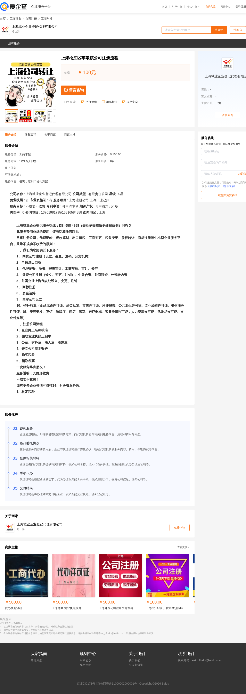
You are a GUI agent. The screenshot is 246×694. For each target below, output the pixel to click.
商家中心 (225, 6)
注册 (243, 6)
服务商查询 (136, 665)
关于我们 (134, 660)
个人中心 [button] (193, 6)
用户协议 (85, 660)
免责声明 (85, 665)
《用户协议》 (214, 186)
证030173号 (87, 683)
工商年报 (46, 18)
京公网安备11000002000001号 (117, 683)
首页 (164, 7)
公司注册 (31, 18)
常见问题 (36, 660)
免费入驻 (210, 6)
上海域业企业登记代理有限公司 (35, 26)
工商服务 (15, 18)
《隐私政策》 (229, 186)
